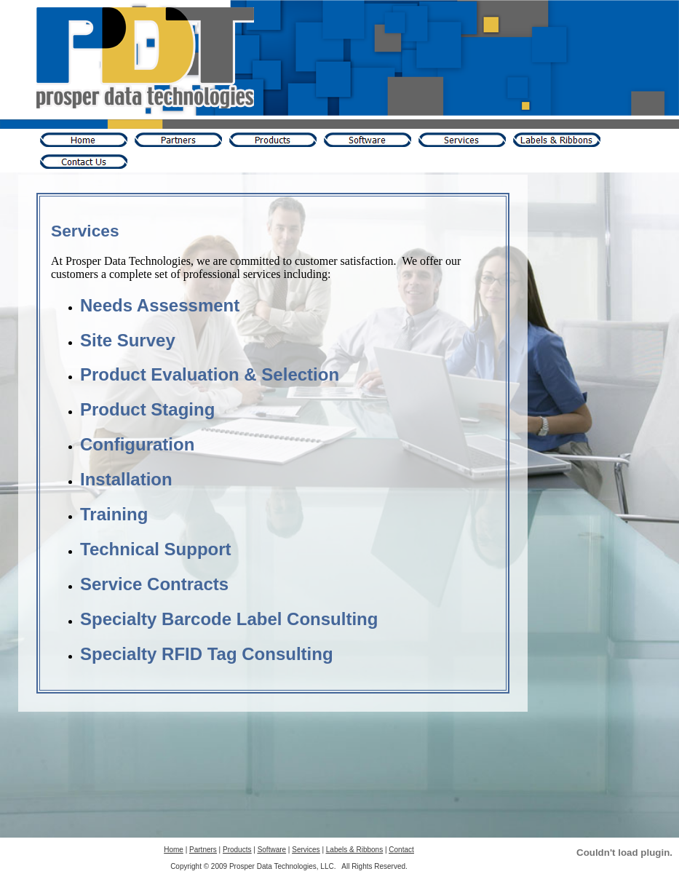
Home (173, 850)
